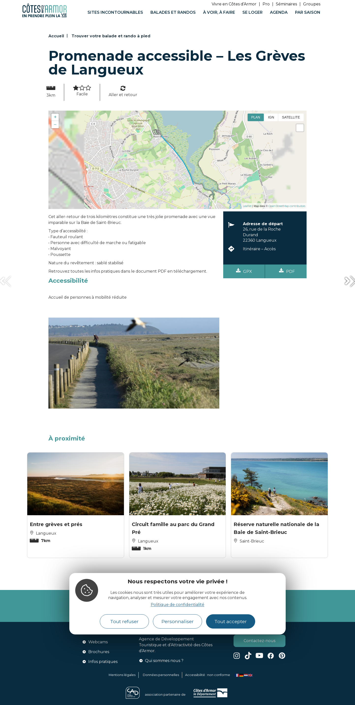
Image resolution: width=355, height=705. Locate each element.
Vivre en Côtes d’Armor (234, 4)
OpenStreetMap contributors (286, 206)
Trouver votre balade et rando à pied (111, 36)
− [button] (55, 124)
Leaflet (247, 206)
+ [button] (55, 117)
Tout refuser (124, 621)
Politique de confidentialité (177, 604)
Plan (255, 117)
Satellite (291, 117)
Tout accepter (230, 621)
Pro (266, 4)
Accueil (56, 36)
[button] (5, 281)
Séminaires (286, 4)
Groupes (311, 4)
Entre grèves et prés (56, 524)
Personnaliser (178, 621)
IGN (271, 117)
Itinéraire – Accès (259, 249)
